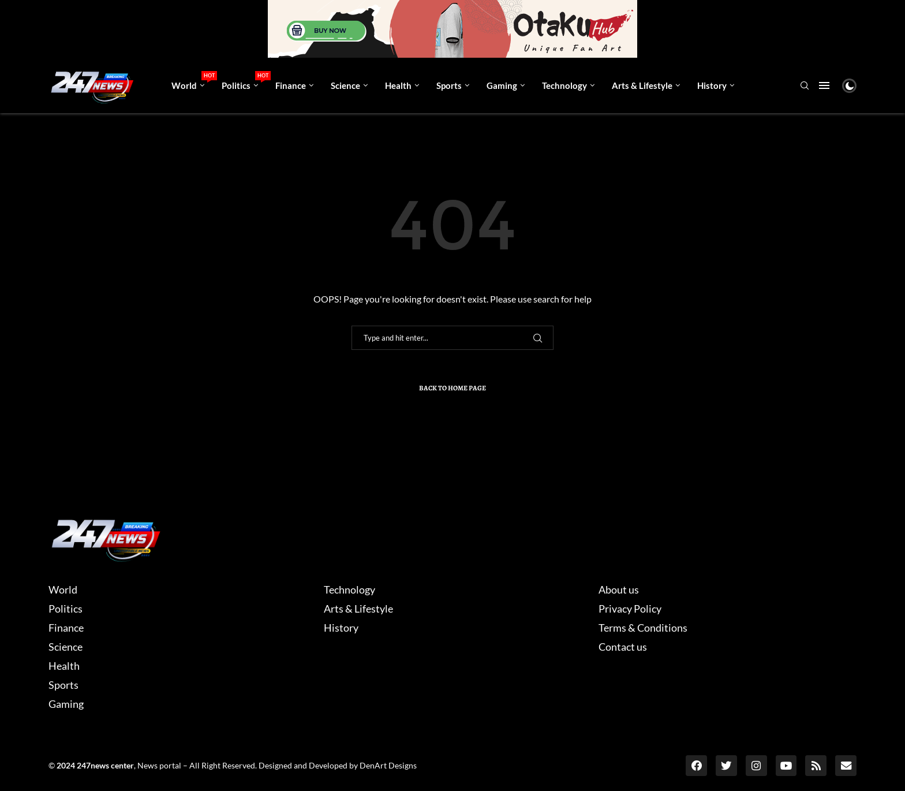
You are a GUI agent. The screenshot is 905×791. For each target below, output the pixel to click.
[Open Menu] (824, 85)
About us (619, 589)
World (192, 81)
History (712, 85)
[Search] (804, 86)
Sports (449, 85)
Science (345, 85)
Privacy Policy (630, 608)
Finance (290, 85)
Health (398, 85)
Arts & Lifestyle (642, 85)
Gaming (502, 85)
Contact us (623, 646)
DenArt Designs (388, 765)
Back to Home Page (452, 388)
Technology (564, 85)
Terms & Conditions (643, 627)
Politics (244, 81)
